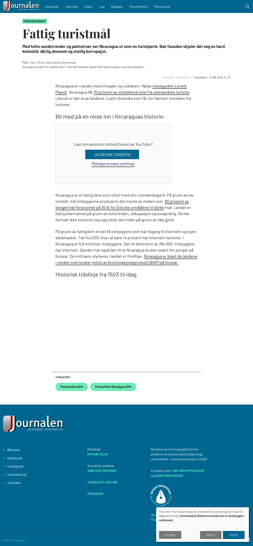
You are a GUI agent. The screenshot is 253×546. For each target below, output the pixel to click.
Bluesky (13, 449)
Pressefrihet (140, 6)
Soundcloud (17, 474)
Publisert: (169, 77)
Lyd (103, 6)
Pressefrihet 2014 (71, 386)
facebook (14, 458)
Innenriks (53, 6)
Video (90, 6)
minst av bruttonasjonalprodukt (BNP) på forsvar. (135, 262)
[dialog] (202, 524)
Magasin (118, 6)
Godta (233, 535)
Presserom (164, 6)
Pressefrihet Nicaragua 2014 (113, 386)
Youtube (14, 482)
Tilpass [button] (170, 535)
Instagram (15, 466)
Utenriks (73, 6)
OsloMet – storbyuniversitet (176, 459)
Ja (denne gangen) (112, 154)
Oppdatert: (201, 77)
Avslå (210, 535)
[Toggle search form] (247, 6)
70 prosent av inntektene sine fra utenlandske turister (141, 92)
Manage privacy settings (113, 163)
